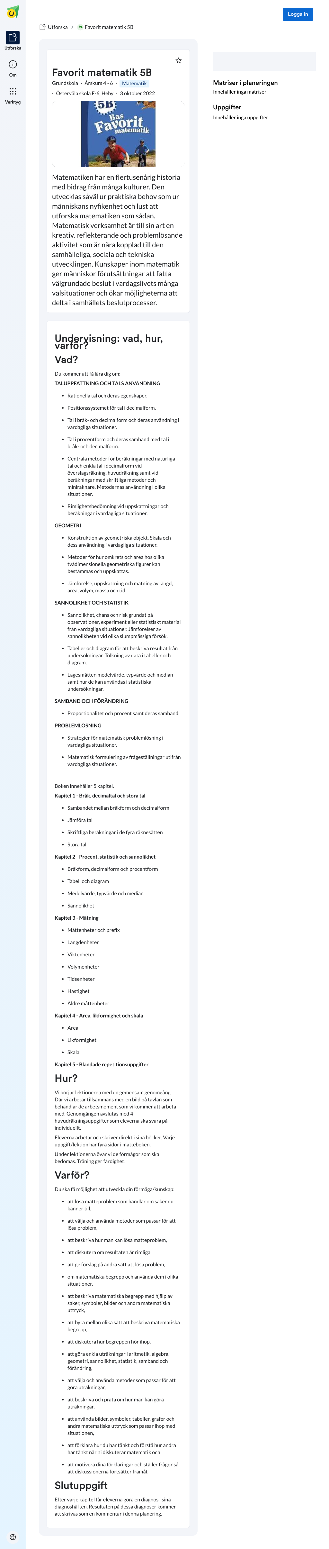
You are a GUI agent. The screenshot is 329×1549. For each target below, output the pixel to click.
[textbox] (118, 924)
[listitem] (13, 41)
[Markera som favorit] (178, 60)
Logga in (298, 14)
